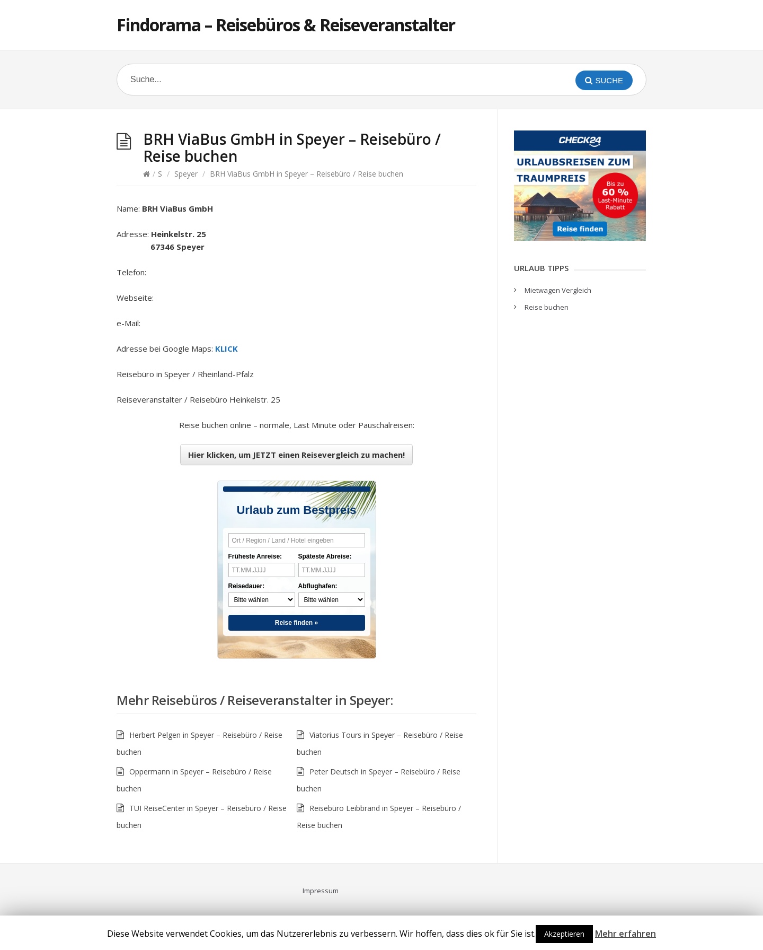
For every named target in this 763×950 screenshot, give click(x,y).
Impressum (321, 890)
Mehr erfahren (625, 933)
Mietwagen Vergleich (558, 290)
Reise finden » (296, 622)
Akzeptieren (564, 934)
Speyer (186, 174)
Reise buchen (547, 307)
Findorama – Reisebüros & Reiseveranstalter (286, 24)
